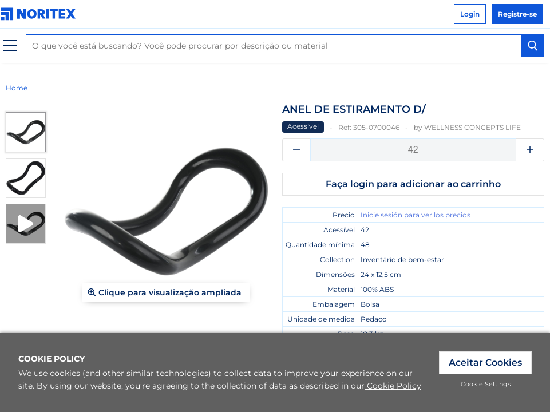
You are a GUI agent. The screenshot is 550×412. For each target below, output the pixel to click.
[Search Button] (532, 45)
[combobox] (285, 45)
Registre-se (517, 14)
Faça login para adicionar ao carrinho (413, 184)
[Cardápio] (10, 46)
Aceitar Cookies (485, 362)
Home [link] (16, 88)
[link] (41, 14)
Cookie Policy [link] (393, 386)
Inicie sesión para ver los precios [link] (415, 215)
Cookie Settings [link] (486, 384)
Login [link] (470, 14)
